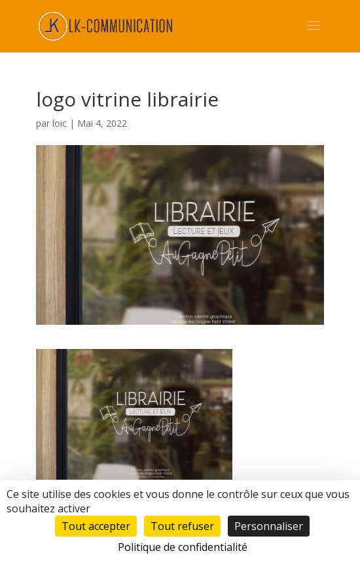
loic (59, 123)
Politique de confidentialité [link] (182, 547)
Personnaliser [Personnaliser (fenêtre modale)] (268, 526)
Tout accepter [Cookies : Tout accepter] (96, 526)
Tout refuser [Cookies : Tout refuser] (182, 526)
